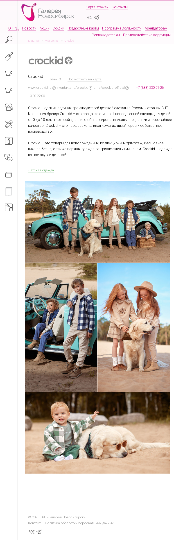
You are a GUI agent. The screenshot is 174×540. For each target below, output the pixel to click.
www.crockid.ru (40, 88)
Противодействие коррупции (147, 35)
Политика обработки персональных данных (79, 523)
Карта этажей (97, 7)
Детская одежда (41, 170)
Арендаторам (156, 28)
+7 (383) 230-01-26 (150, 88)
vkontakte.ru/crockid (72, 88)
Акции (44, 28)
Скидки (58, 28)
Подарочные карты (83, 28)
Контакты (120, 7)
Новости (29, 28)
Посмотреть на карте (85, 79)
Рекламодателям (106, 35)
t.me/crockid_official (109, 88)
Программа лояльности (121, 28)
